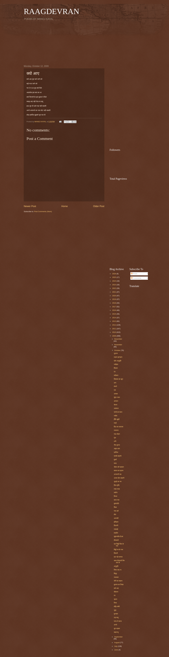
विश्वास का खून (118, 379)
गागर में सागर (118, 621)
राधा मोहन (117, 434)
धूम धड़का (117, 628)
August (117, 642)
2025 (114, 277)
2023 (114, 285)
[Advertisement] (84, 42)
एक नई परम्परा (118, 557)
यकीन (115, 493)
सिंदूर (115, 574)
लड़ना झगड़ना (118, 357)
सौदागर (116, 592)
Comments (136, 278)
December (118, 339)
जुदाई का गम (117, 482)
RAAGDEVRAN (51, 11)
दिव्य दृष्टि (116, 485)
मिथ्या (115, 496)
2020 (114, 296)
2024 (114, 281)
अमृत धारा (117, 449)
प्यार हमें (116, 511)
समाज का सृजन (118, 471)
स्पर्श (115, 423)
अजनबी (116, 518)
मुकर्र (115, 460)
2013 (114, 321)
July (116, 646)
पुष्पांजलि (116, 503)
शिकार (116, 368)
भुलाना (116, 353)
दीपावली (116, 540)
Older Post (98, 206)
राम (115, 390)
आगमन (116, 401)
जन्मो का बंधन (118, 412)
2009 (114, 336)
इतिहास (116, 522)
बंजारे (115, 386)
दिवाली (116, 553)
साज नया (116, 500)
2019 (114, 299)
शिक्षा (115, 507)
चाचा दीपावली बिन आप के (119, 562)
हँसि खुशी (116, 419)
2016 (114, 310)
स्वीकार (116, 375)
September (118, 637)
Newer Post (30, 206)
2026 (114, 274)
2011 (114, 329)
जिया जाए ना (117, 570)
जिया (115, 603)
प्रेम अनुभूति (117, 361)
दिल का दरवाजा (118, 427)
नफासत (116, 577)
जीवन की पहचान (119, 467)
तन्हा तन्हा (117, 489)
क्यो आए (116, 588)
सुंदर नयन (117, 397)
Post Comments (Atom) (43, 211)
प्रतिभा (116, 452)
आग (115, 383)
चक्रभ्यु (116, 632)
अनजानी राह (117, 474)
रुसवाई (116, 529)
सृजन (115, 599)
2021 (114, 292)
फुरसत (116, 614)
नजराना (116, 430)
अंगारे (115, 625)
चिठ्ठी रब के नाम (118, 550)
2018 (114, 303)
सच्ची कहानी (117, 456)
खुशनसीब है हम (118, 536)
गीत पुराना (117, 445)
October (117, 350)
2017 (114, 307)
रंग (114, 372)
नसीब (115, 416)
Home (64, 206)
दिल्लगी (116, 525)
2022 (114, 288)
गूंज (115, 438)
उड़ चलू (116, 617)
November (118, 345)
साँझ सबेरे (117, 606)
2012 (114, 325)
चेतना (115, 405)
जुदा (115, 610)
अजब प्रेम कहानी (119, 478)
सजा (115, 463)
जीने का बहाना (118, 581)
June (116, 650)
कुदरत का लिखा (118, 585)
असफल (116, 408)
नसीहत (116, 364)
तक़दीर (116, 533)
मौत (115, 514)
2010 (114, 332)
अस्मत (116, 394)
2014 (114, 318)
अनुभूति (116, 566)
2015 (114, 314)
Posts (134, 274)
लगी (115, 441)
